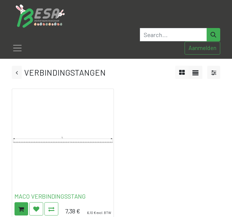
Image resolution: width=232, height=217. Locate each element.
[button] (21, 208)
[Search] (213, 34)
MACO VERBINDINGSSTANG (50, 196)
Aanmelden (202, 47)
